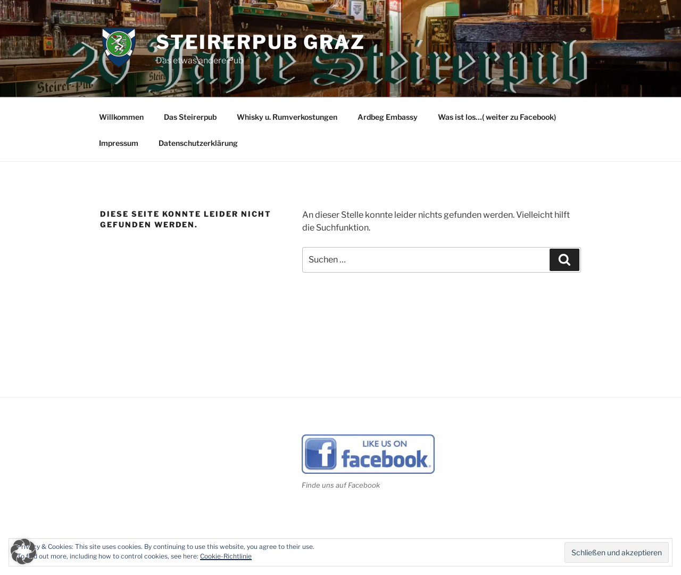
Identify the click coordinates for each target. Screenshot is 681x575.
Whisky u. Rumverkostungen (287, 116)
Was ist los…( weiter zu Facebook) (497, 116)
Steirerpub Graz (261, 42)
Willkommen (121, 116)
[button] (23, 551)
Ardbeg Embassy (388, 116)
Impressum (118, 142)
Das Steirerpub (190, 116)
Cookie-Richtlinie (226, 556)
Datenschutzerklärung (198, 142)
